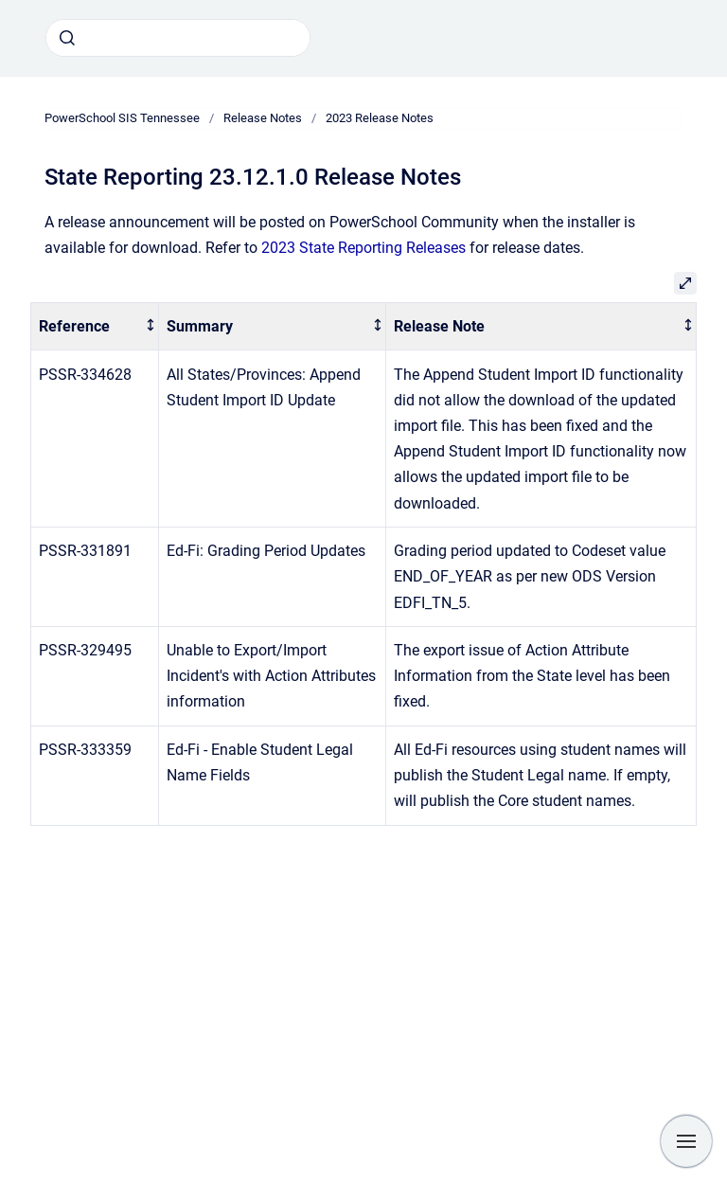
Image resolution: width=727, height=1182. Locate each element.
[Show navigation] (686, 1141)
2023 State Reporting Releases (363, 248)
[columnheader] (95, 326)
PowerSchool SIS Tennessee (122, 118)
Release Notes (262, 118)
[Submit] (67, 38)
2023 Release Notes (380, 118)
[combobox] (178, 38)
